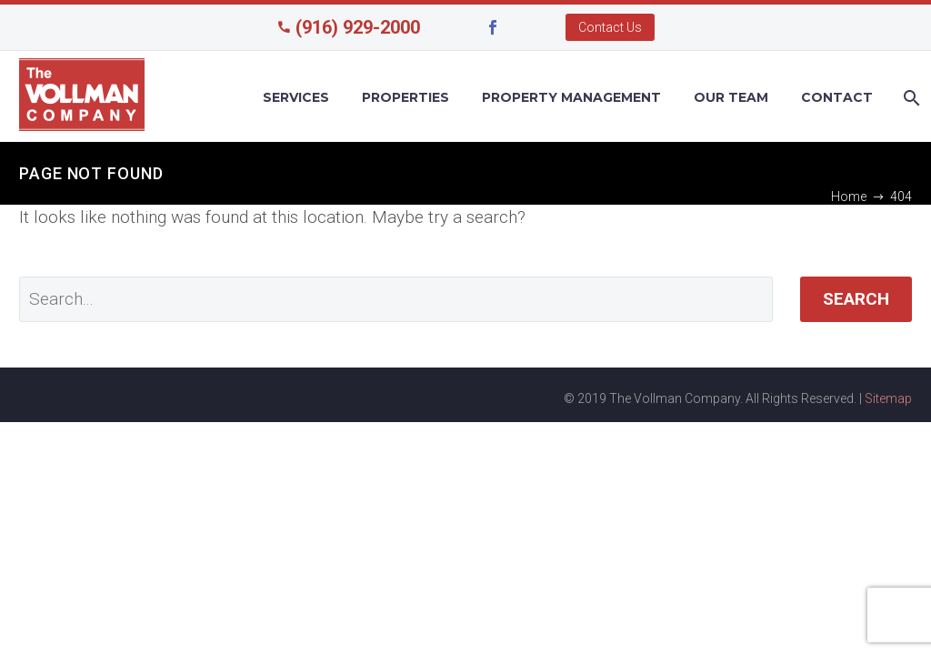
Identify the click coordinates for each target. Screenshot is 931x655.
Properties (405, 97)
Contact (837, 97)
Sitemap (888, 398)
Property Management (571, 97)
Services (296, 97)
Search (856, 298)
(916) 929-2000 (357, 27)
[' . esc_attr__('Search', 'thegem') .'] (396, 299)
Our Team (731, 97)
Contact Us (610, 27)
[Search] (909, 97)
